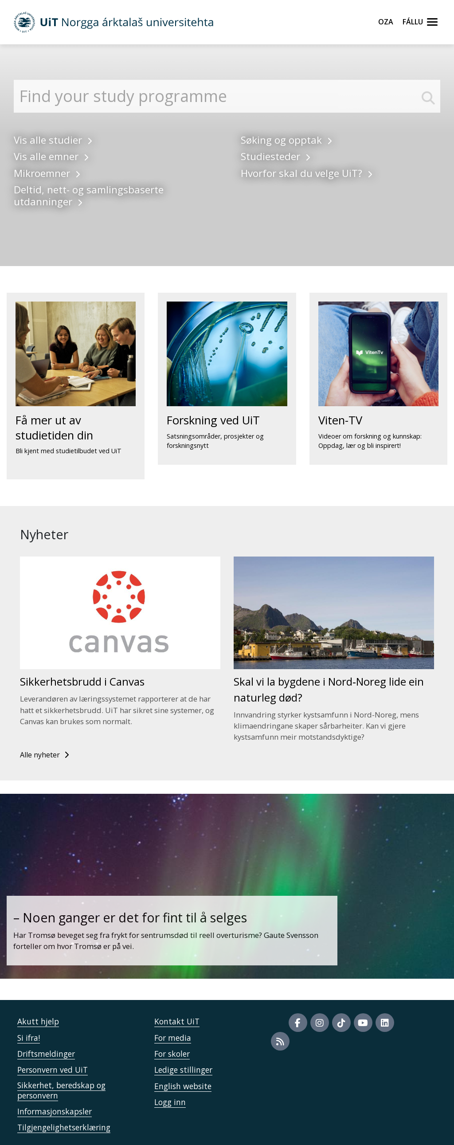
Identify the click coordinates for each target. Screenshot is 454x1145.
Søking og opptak (286, 140)
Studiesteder (275, 156)
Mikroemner (47, 173)
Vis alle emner (51, 156)
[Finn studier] (227, 96)
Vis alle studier (53, 140)
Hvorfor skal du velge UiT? (306, 173)
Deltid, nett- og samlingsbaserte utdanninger (89, 195)
